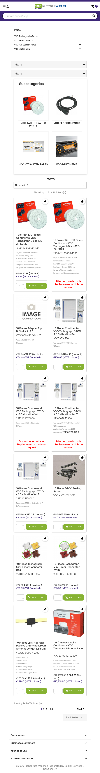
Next (81, 709)
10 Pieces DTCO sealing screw (67, 490)
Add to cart (36, 285)
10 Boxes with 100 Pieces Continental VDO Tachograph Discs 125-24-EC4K (68, 244)
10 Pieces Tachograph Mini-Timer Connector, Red (29, 567)
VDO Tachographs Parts (25, 36)
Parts (17, 30)
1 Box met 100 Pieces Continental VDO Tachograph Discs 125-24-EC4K (29, 239)
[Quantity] (20, 286)
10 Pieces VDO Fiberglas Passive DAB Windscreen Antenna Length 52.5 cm (31, 645)
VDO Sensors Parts (23, 40)
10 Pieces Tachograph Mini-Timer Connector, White (66, 567)
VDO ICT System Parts (25, 44)
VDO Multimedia (22, 49)
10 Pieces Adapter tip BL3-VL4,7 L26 (29, 330)
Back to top (74, 718)
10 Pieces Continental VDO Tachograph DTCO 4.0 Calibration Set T (67, 411)
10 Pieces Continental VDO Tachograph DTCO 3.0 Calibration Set (67, 331)
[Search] (50, 16)
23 (51, 709)
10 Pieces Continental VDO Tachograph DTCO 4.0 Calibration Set (30, 411)
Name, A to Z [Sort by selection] (50, 185)
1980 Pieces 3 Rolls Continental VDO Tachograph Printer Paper (68, 645)
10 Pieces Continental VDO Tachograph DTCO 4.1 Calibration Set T (30, 491)
